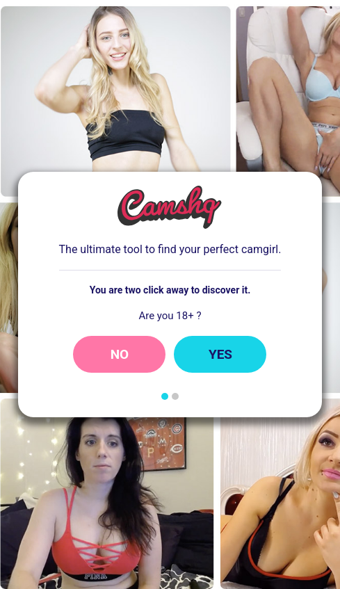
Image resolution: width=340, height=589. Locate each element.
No (120, 354)
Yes (220, 354)
